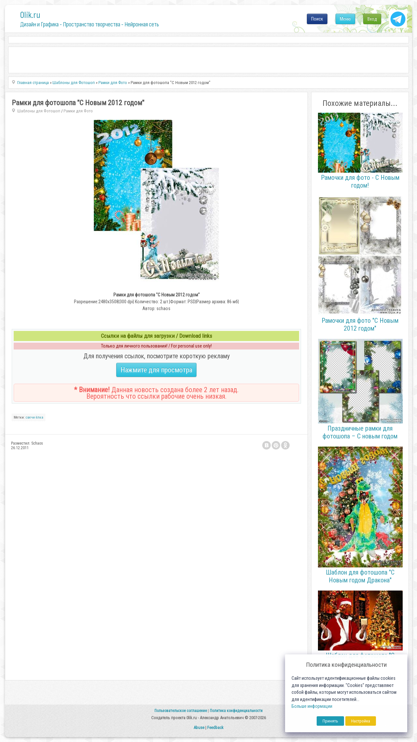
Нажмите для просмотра (156, 370)
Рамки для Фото (78, 110)
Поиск (317, 18)
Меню (345, 18)
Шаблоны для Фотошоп (38, 110)
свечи (30, 417)
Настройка (360, 721)
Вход (372, 18)
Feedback (215, 727)
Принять (330, 721)
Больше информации (312, 706)
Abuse (199, 727)
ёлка (39, 417)
